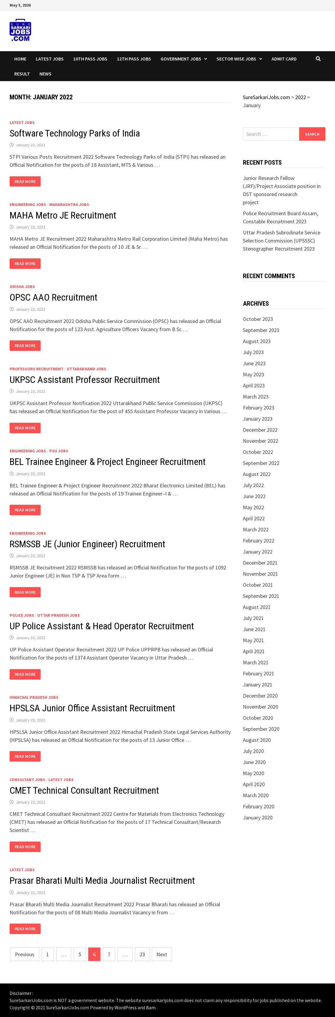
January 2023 (257, 418)
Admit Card (284, 59)
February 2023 (258, 407)
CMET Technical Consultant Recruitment (84, 790)
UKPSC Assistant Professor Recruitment (85, 379)
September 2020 (261, 728)
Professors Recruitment (36, 369)
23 (142, 954)
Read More (27, 181)
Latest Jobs (50, 59)
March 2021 (256, 662)
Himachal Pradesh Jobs (34, 697)
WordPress (126, 1007)
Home (20, 59)
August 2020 (257, 739)
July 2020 (253, 751)
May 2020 (253, 773)
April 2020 (254, 784)
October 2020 (258, 717)
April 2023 (254, 385)
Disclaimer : (21, 993)
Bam (151, 1007)
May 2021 (253, 640)
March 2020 (256, 795)
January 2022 (257, 551)
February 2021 (258, 673)
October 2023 (258, 319)
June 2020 (254, 762)
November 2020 (260, 706)
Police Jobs (22, 615)
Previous (24, 954)
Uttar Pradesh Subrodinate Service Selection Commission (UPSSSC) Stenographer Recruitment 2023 (281, 240)
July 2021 (253, 618)
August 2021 (257, 607)
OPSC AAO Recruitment (54, 297)
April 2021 (254, 651)
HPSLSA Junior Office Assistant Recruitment (92, 708)
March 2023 (256, 396)
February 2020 (258, 806)
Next (161, 954)
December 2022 (260, 429)
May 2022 (253, 507)
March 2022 (256, 529)
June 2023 (254, 363)
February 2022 (258, 540)
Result (22, 74)
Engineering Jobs (28, 204)
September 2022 (261, 463)
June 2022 (254, 496)
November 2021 (260, 573)
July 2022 (253, 485)
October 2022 (258, 451)
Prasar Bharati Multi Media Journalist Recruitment (102, 880)
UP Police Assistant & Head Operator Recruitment (102, 626)
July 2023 (253, 352)
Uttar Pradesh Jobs (58, 615)
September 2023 (261, 330)
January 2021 (257, 684)
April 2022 (254, 518)
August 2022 (257, 474)
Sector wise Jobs (236, 59)
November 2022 (260, 440)
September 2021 (261, 595)
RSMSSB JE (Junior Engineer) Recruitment (87, 544)
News (45, 74)
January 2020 (257, 817)
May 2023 (253, 374)
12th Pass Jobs (134, 59)
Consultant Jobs (27, 779)
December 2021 (260, 562)
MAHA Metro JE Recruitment (63, 215)
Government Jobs (181, 59)
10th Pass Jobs (90, 59)
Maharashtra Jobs (69, 204)
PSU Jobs (58, 451)
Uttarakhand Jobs (86, 369)
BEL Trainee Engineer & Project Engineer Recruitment (108, 461)
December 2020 (260, 695)
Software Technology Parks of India (75, 133)
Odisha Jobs (22, 286)
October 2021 (258, 584)
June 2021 (254, 629)
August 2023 (257, 341)
